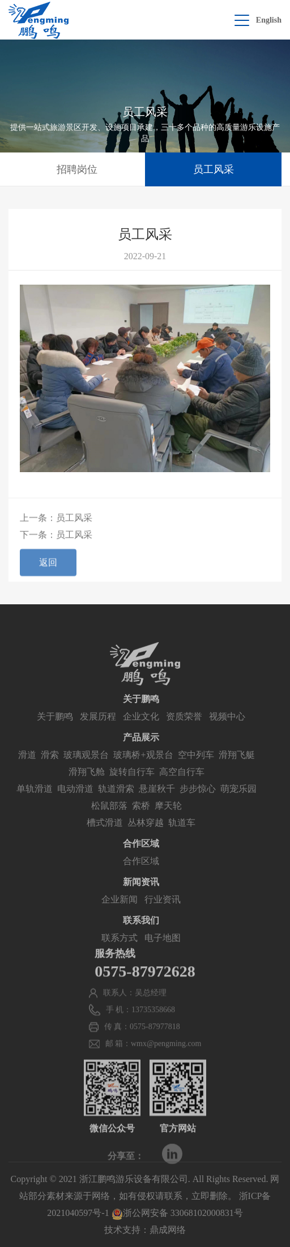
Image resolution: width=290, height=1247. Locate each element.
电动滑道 (75, 799)
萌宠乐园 (238, 799)
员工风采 (213, 169)
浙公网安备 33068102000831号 (177, 1213)
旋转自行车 (132, 782)
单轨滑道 (34, 799)
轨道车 (181, 833)
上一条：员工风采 (56, 520)
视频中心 (227, 727)
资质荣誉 (184, 727)
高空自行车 (181, 782)
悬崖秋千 (157, 799)
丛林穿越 (145, 833)
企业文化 (141, 727)
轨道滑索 (116, 799)
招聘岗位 (77, 169)
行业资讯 (162, 910)
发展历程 (98, 727)
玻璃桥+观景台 (143, 765)
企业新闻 (119, 910)
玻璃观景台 (86, 765)
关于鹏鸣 (55, 727)
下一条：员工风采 (56, 537)
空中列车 (196, 765)
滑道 (27, 765)
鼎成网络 (168, 1230)
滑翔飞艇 (237, 765)
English (269, 20)
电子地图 (162, 948)
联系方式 (119, 948)
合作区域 (141, 872)
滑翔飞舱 (87, 782)
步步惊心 (198, 799)
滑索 (50, 765)
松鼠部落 (109, 816)
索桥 (141, 816)
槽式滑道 (105, 833)
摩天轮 (168, 816)
